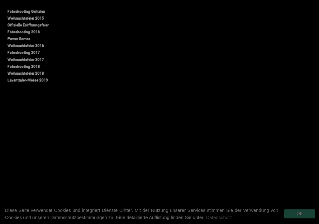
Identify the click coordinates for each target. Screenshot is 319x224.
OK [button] (300, 213)
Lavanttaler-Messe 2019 (27, 80)
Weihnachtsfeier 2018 (25, 73)
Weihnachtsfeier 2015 (25, 18)
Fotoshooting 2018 (23, 66)
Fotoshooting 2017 (23, 52)
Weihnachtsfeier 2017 (25, 59)
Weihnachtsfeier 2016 (25, 45)
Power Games (18, 38)
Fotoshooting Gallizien (26, 11)
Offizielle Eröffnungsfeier (28, 25)
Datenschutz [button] (219, 217)
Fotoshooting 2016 (23, 32)
